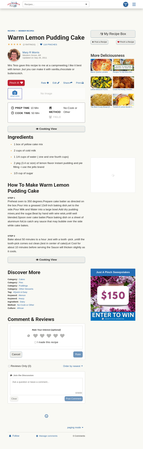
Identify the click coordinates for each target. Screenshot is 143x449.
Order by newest (73, 366)
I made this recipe (47, 342)
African (20, 308)
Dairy (22, 301)
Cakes (22, 279)
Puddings (23, 285)
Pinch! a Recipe (125, 42)
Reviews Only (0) (21, 366)
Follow (14, 436)
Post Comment (73, 398)
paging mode (75, 427)
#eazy (21, 298)
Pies (21, 282)
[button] (21, 44)
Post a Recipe (99, 42)
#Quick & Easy (20, 292)
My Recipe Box (113, 34)
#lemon (22, 295)
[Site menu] (134, 4)
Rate (78, 354)
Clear (14, 398)
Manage (47, 436)
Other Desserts (26, 289)
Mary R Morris (30, 52)
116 (48, 44)
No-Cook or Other (25, 305)
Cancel (16, 354)
